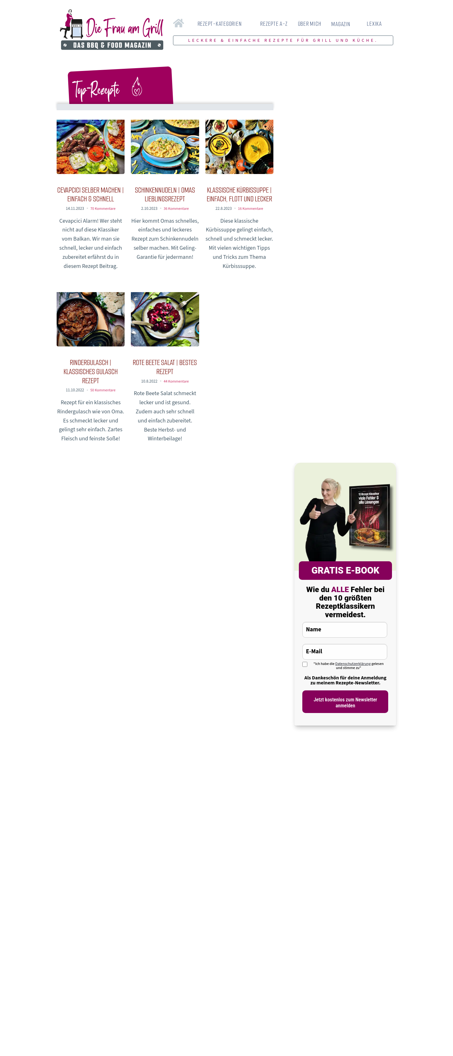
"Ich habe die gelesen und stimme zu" (348, 666)
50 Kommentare (103, 390)
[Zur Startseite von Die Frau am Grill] (111, 30)
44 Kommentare (176, 381)
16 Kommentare (250, 208)
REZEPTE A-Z (273, 24)
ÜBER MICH (309, 24)
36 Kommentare (176, 208)
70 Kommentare (103, 208)
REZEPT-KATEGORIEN (220, 24)
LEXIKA (374, 24)
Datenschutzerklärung (353, 664)
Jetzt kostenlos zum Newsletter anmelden (345, 703)
